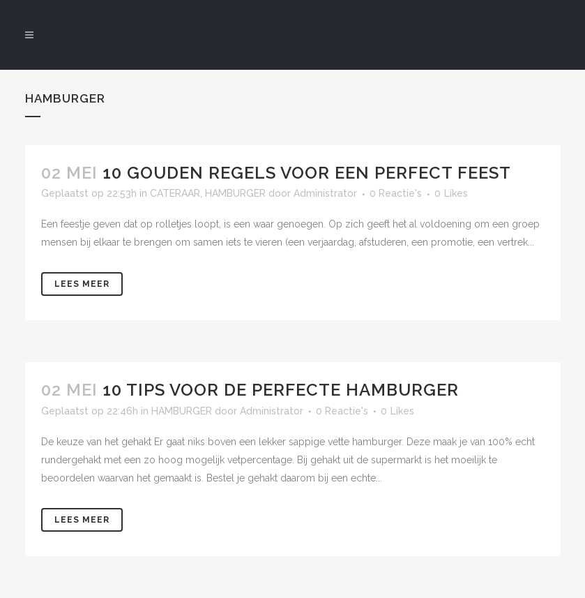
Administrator (271, 411)
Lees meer (81, 284)
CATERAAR (175, 193)
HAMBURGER (235, 193)
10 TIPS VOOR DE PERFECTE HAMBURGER (280, 390)
